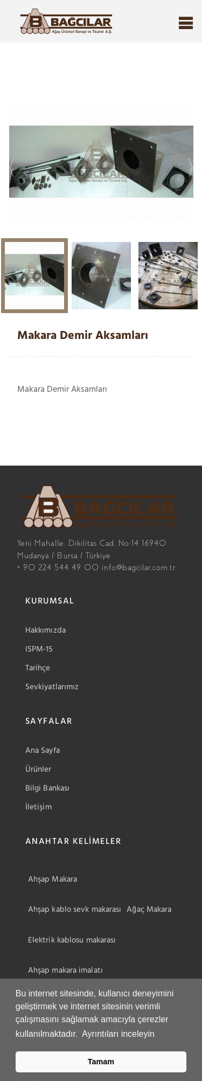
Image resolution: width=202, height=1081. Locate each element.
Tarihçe (38, 668)
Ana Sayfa (42, 751)
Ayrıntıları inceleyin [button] (118, 1033)
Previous (11, 163)
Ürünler (38, 769)
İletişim (38, 807)
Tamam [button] (101, 1061)
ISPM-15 (39, 649)
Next (190, 163)
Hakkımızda (45, 630)
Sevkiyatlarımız (52, 687)
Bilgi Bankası (47, 788)
